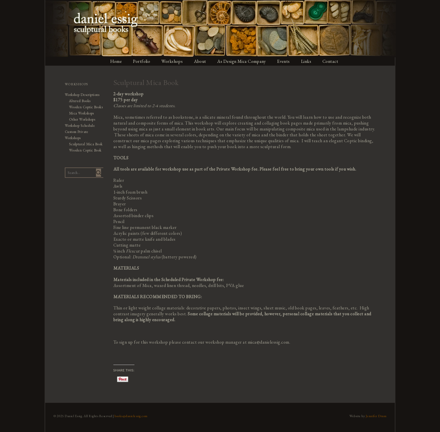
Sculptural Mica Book (85, 144)
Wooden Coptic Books (85, 107)
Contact (331, 61)
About (200, 61)
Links (307, 61)
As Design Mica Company (241, 61)
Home (116, 61)
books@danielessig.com (130, 416)
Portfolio (141, 61)
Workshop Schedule (79, 125)
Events (284, 61)
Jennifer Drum (376, 416)
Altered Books (79, 100)
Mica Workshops (81, 113)
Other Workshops (81, 119)
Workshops (172, 61)
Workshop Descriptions (82, 94)
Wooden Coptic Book (84, 150)
